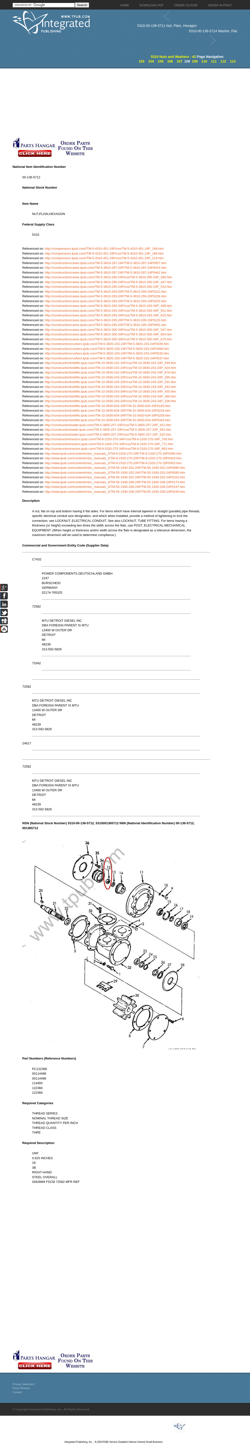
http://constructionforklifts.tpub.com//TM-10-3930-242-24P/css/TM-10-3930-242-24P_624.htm (110, 368)
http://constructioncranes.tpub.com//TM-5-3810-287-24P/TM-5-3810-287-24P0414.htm (106, 267)
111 (214, 61)
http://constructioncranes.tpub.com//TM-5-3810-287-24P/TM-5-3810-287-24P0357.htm (106, 263)
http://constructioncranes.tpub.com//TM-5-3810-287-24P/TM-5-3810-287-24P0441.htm (106, 272)
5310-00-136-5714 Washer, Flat (213, 31)
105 (160, 61)
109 (195, 61)
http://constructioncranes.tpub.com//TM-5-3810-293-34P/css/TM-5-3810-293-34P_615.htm (108, 315)
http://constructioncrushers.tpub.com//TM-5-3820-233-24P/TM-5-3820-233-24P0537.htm (107, 358)
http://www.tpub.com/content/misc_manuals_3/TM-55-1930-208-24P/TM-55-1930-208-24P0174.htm (115, 482)
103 (141, 61)
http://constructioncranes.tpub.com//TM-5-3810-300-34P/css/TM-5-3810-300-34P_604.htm (108, 334)
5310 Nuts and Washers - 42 (173, 57)
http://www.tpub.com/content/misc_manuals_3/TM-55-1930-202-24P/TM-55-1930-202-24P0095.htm (115, 472)
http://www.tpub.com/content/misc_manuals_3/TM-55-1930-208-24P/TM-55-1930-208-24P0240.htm (115, 491)
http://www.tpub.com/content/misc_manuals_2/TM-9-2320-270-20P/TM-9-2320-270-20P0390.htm (113, 453)
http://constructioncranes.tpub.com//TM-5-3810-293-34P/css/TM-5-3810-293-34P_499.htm (108, 306)
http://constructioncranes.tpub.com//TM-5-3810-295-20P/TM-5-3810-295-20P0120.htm (106, 320)
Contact (17, 1392)
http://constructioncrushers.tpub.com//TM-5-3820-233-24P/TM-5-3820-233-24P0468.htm (107, 349)
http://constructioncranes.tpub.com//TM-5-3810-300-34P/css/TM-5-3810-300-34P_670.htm (108, 339)
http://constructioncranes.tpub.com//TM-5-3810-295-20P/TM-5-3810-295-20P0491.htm (106, 325)
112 (223, 61)
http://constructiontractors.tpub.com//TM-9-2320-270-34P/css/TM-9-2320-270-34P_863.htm (109, 448)
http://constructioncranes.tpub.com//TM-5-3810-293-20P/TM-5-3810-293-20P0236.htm (106, 296)
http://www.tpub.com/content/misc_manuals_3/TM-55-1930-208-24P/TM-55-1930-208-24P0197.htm (115, 487)
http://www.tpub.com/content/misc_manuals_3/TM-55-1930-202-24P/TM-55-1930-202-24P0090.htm (115, 468)
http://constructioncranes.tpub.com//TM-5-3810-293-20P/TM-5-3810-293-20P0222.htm (106, 291)
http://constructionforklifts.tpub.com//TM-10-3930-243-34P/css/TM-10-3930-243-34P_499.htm (110, 396)
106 (170, 61)
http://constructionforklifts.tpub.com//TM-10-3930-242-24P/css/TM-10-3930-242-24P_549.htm (110, 363)
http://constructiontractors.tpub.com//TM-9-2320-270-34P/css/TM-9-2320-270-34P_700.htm (109, 439)
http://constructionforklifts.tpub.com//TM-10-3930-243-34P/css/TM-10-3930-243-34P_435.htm (110, 391)
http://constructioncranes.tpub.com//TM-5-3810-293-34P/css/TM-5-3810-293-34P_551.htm (108, 310)
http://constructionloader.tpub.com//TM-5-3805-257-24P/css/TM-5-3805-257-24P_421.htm (108, 425)
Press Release (21, 1388)
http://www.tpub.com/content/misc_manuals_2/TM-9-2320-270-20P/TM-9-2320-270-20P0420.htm (113, 458)
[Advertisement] (116, 102)
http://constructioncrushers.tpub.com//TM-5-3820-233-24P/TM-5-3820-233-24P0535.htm (107, 353)
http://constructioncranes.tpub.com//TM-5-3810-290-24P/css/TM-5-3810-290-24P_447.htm (108, 282)
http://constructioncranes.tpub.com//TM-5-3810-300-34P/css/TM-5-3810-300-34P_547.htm (108, 330)
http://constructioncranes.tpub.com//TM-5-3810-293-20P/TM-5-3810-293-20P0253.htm (106, 301)
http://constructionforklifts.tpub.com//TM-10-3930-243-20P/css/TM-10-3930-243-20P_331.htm (110, 382)
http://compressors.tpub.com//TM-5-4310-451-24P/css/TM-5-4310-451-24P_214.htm (104, 258)
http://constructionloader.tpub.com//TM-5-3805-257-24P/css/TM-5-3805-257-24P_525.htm (108, 434)
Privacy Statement (23, 1384)
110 (204, 61)
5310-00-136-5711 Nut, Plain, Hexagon (167, 26)
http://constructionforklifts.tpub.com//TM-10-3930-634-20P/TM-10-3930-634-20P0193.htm (107, 406)
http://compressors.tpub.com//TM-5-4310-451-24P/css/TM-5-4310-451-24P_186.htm (104, 253)
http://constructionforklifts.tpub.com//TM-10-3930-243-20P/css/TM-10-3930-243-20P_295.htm (110, 377)
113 (233, 61)
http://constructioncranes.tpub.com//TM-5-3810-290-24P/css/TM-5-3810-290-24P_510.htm (108, 287)
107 (179, 61)
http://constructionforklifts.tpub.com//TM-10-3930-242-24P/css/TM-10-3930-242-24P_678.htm (110, 372)
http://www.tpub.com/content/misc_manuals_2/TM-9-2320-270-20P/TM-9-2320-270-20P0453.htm (113, 463)
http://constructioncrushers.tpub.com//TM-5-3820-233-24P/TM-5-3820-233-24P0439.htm (107, 344)
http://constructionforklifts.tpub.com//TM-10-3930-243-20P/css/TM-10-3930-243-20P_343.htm (110, 387)
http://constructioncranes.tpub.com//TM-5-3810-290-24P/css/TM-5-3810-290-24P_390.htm (108, 277)
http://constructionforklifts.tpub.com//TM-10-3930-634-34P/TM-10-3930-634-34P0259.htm (107, 415)
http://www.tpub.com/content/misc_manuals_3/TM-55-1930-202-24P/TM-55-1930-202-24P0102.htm (115, 477)
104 (151, 61)
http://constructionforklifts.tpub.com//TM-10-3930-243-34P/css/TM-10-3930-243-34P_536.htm (110, 401)
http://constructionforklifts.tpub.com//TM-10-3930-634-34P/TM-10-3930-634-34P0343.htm (107, 420)
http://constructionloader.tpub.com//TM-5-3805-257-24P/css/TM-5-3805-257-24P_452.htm (108, 429)
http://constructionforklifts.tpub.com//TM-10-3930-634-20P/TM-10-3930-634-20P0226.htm (107, 410)
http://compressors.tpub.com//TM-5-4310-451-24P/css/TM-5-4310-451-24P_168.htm (104, 248)
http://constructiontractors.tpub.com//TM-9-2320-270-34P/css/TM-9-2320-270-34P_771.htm (109, 444)
